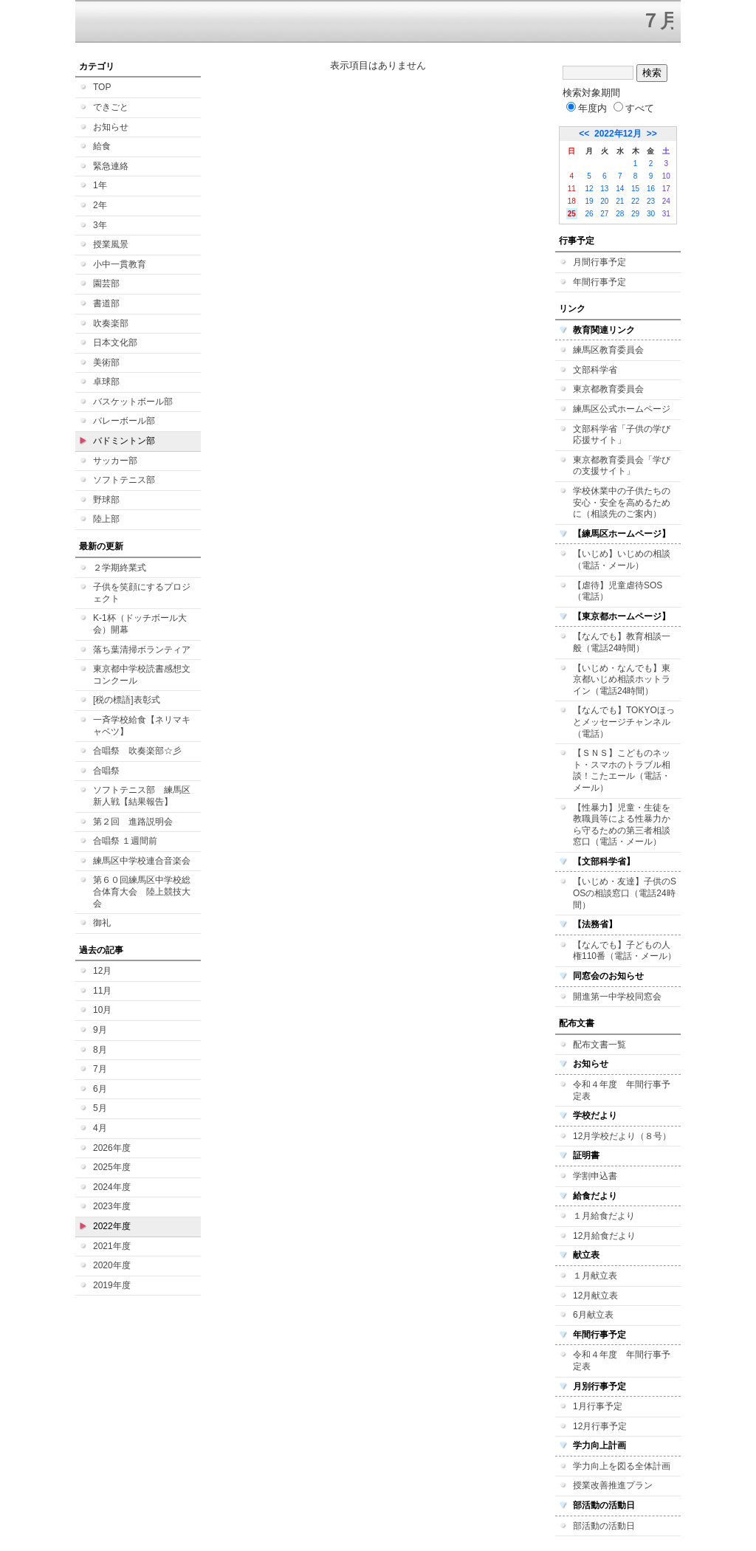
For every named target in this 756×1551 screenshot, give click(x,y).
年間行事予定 (599, 282)
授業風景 (110, 244)
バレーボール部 (124, 421)
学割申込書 (595, 1176)
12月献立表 (595, 1295)
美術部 (106, 362)
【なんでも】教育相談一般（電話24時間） (621, 642)
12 (589, 189)
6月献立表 (593, 1315)
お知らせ (110, 127)
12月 (102, 971)
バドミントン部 (124, 441)
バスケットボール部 (133, 401)
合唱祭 (106, 771)
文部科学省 (595, 370)
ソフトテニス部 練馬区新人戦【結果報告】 (141, 796)
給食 (102, 146)
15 (635, 189)
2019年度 (112, 1285)
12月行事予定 (600, 1426)
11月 (102, 991)
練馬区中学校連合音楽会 (141, 861)
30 (651, 214)
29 (635, 214)
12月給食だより (604, 1236)
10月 (102, 1010)
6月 (100, 1089)
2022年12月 (618, 133)
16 (651, 189)
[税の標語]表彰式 (126, 700)
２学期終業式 (119, 568)
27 (604, 214)
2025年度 (112, 1167)
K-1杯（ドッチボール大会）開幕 (140, 624)
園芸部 (106, 283)
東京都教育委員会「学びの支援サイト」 (621, 466)
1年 (100, 185)
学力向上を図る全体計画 (621, 1466)
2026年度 (112, 1148)
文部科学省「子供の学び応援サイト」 (621, 435)
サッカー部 (115, 460)
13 (604, 189)
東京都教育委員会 (608, 389)
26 (589, 214)
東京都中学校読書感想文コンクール (141, 675)
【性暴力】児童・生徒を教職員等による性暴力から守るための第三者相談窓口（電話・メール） (621, 824)
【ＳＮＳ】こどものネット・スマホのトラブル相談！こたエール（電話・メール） (621, 770)
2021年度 (112, 1246)
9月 (100, 1030)
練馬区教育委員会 (608, 350)
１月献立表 (595, 1275)
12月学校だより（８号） (622, 1136)
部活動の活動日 (604, 1526)
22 (635, 201)
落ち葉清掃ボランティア (141, 649)
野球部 (106, 500)
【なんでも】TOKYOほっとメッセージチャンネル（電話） (624, 721)
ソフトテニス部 (124, 480)
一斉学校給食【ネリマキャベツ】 (141, 726)
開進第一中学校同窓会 (617, 996)
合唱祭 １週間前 (125, 841)
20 (604, 201)
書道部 (106, 303)
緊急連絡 (110, 166)
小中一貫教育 (119, 264)
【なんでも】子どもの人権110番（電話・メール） (624, 951)
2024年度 (112, 1187)
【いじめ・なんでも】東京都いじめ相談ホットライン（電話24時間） (621, 679)
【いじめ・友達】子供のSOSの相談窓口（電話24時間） (624, 892)
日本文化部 (115, 342)
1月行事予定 (597, 1406)
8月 (100, 1050)
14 (620, 189)
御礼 (102, 923)
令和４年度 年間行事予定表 (621, 1090)
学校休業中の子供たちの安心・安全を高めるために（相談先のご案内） (621, 502)
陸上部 (106, 519)
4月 (100, 1128)
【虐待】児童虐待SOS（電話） (617, 591)
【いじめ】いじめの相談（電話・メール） (621, 559)
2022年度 (112, 1226)
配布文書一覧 (599, 1044)
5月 (100, 1108)
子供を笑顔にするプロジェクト (141, 593)
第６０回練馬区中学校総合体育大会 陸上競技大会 (141, 891)
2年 (100, 205)
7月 (100, 1069)
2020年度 (112, 1265)
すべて (634, 108)
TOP (102, 87)
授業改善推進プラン (613, 1485)
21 (620, 201)
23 (651, 201)
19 (589, 201)
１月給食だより (604, 1216)
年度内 (586, 108)
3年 (100, 225)
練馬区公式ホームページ (621, 409)
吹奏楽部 (110, 323)
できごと (110, 107)
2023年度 (112, 1206)
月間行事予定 (599, 262)
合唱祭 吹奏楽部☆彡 (137, 751)
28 (620, 214)
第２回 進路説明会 (133, 821)
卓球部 (106, 381)
